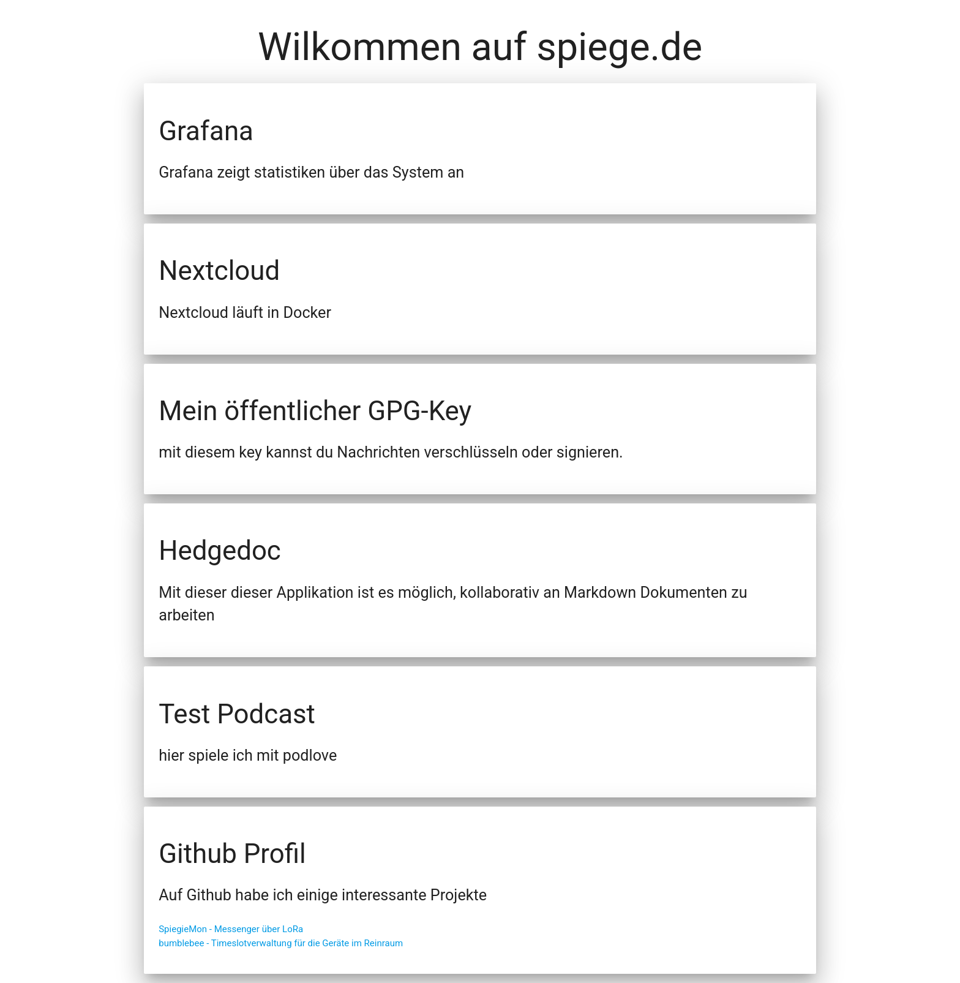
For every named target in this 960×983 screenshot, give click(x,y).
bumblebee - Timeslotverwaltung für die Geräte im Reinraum (281, 943)
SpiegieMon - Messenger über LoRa (231, 929)
